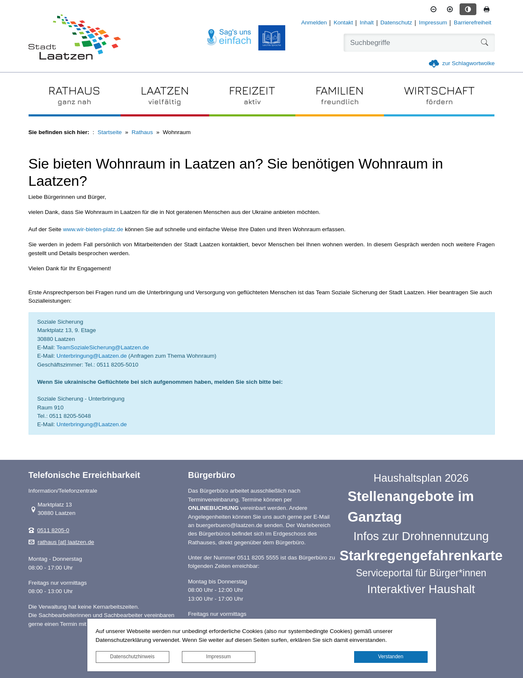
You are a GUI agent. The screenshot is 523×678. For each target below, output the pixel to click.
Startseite (109, 132)
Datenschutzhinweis (132, 657)
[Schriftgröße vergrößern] (450, 9)
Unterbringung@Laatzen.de (92, 356)
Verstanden (390, 657)
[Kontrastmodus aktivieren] (468, 9)
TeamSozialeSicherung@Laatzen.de (102, 347)
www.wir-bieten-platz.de (93, 229)
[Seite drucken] (486, 9)
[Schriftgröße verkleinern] (433, 9)
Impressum (218, 657)
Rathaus (142, 132)
